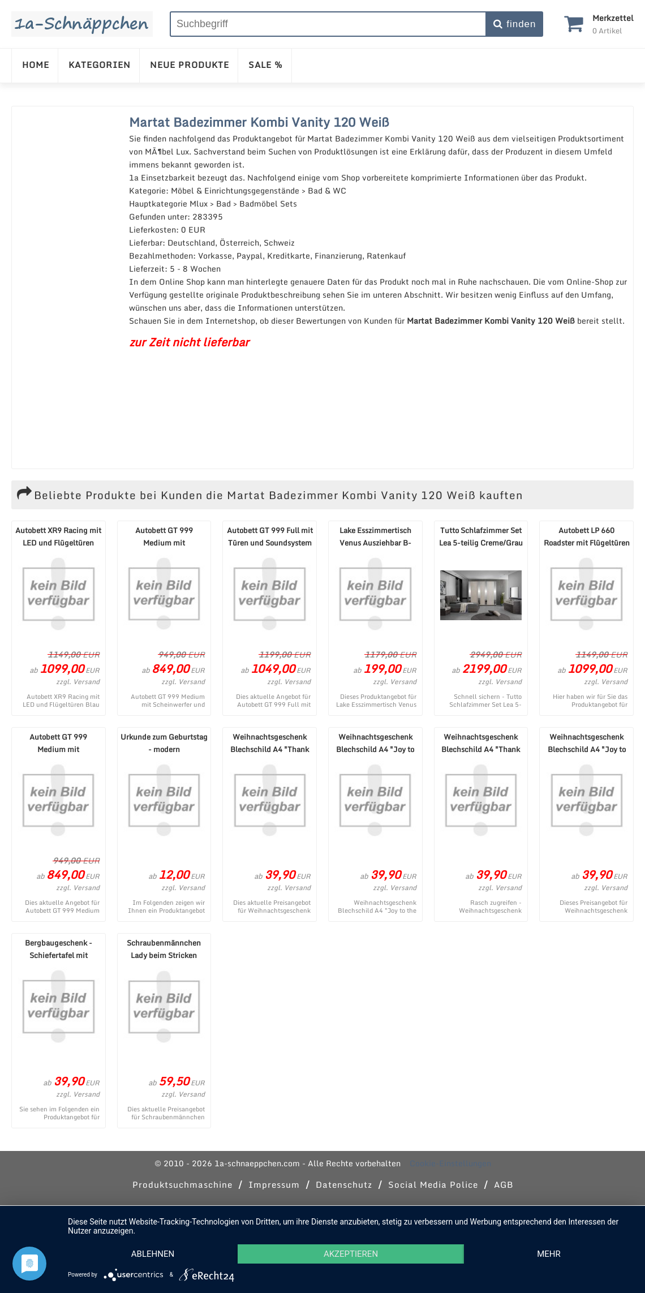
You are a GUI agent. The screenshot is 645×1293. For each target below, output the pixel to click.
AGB (503, 1184)
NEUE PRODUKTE (189, 64)
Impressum (274, 1184)
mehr (549, 1254)
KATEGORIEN (99, 64)
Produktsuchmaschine (182, 1184)
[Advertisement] (67, 287)
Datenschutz (344, 1184)
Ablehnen (152, 1254)
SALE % (265, 64)
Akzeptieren (351, 1254)
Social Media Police (433, 1184)
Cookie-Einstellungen (450, 1163)
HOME (35, 64)
